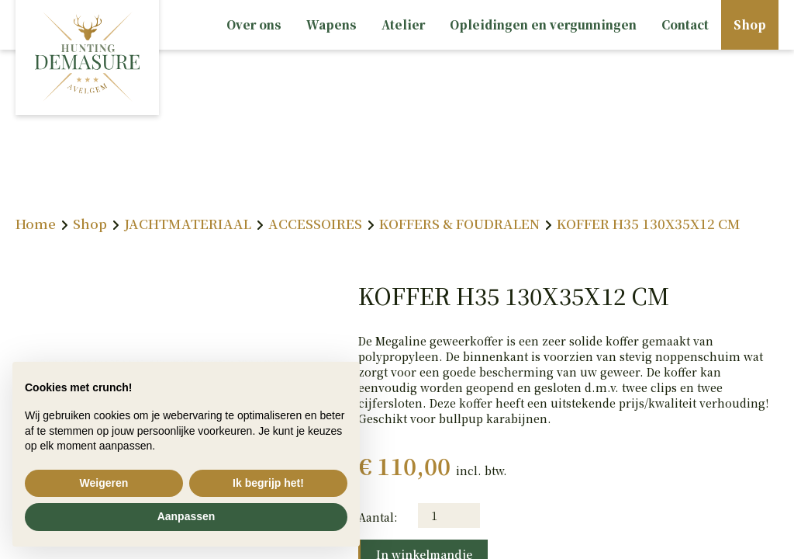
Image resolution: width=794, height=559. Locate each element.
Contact (685, 24)
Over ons (253, 24)
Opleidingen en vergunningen (543, 24)
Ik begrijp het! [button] (268, 483)
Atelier (403, 24)
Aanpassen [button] (186, 516)
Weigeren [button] (104, 483)
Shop (750, 24)
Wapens (331, 24)
